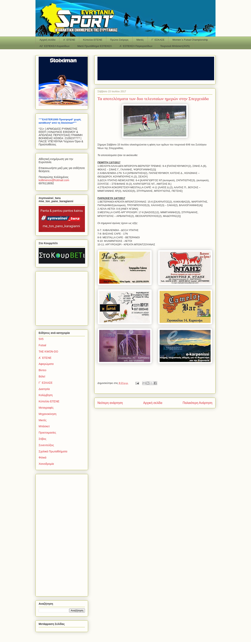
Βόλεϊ (42, 376)
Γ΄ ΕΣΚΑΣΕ (158, 39)
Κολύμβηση (46, 395)
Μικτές (140, 39)
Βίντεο (42, 370)
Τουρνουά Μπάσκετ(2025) (175, 46)
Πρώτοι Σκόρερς (119, 39)
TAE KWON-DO (48, 351)
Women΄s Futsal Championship (190, 39)
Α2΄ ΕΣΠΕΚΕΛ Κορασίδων (55, 46)
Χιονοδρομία (46, 463)
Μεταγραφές (46, 407)
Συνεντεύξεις (46, 445)
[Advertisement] (63, 297)
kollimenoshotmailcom (54, 180)
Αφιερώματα (46, 363)
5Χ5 (41, 339)
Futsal (42, 345)
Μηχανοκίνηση (47, 414)
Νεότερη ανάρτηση (110, 403)
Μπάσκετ (44, 426)
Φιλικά (42, 457)
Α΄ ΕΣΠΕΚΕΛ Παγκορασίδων (136, 46)
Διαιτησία (44, 389)
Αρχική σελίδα (47, 39)
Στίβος (42, 438)
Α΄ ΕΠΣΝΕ (69, 39)
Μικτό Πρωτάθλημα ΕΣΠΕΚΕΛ (94, 46)
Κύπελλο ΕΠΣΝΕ (92, 39)
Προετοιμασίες (47, 432)
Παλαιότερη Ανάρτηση (197, 403)
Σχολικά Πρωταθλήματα (53, 451)
